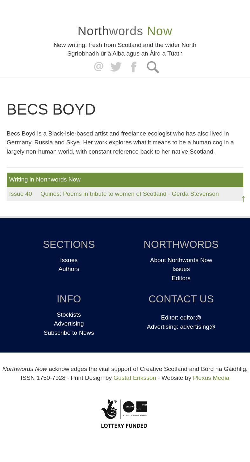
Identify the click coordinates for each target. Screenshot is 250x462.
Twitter (115, 67)
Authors (69, 269)
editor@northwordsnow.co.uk (97, 67)
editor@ (190, 317)
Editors (181, 278)
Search (153, 67)
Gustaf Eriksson (135, 377)
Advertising (69, 323)
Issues (69, 260)
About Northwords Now (181, 260)
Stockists (69, 314)
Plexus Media (211, 377)
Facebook (134, 67)
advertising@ (197, 326)
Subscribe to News (69, 332)
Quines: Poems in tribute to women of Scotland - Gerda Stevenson (129, 193)
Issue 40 (20, 193)
